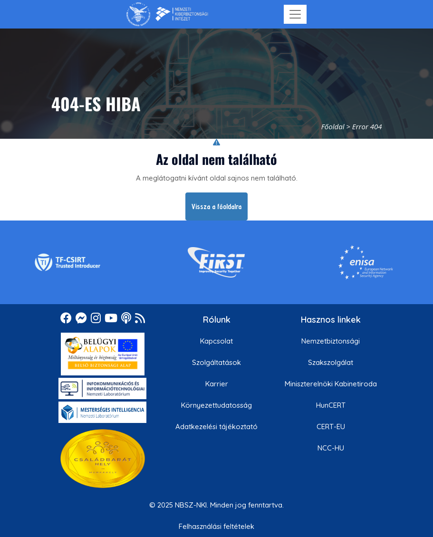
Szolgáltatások (216, 362)
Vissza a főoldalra (216, 206)
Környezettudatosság (216, 405)
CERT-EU (331, 426)
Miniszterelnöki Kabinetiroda (331, 383)
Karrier (216, 383)
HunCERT (331, 405)
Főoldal (333, 126)
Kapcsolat (216, 340)
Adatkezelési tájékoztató (216, 426)
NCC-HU (331, 447)
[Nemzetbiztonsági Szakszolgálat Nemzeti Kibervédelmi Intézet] (167, 14)
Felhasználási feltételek (216, 526)
